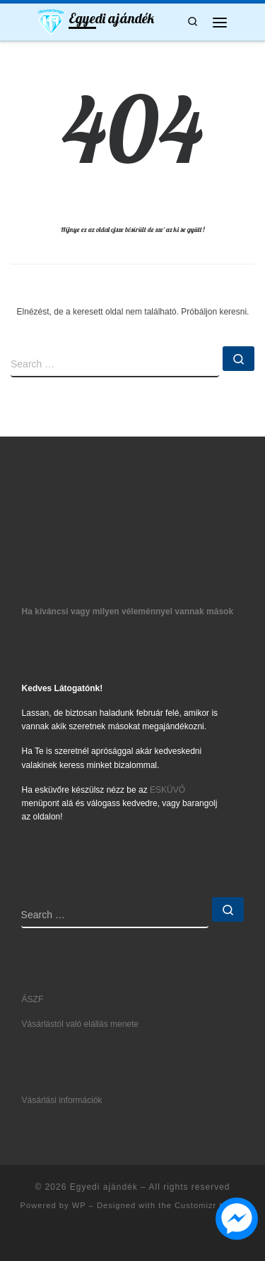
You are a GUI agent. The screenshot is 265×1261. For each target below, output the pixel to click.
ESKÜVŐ (167, 790)
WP (79, 1205)
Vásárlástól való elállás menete (80, 1024)
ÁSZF (33, 999)
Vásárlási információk (62, 1100)
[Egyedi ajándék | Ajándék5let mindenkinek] (51, 20)
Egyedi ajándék (104, 1187)
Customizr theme (210, 1205)
